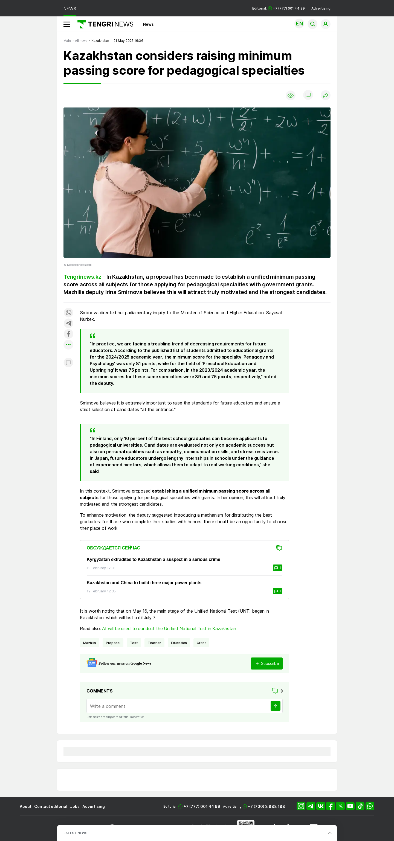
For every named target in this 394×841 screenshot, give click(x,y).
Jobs (75, 806)
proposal (113, 643)
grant (201, 643)
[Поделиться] (326, 95)
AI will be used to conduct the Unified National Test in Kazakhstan (169, 628)
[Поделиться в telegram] (68, 323)
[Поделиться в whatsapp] (68, 313)
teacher (154, 643)
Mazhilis (89, 643)
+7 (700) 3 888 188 (266, 806)
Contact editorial (50, 806)
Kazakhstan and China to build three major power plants (144, 582)
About (25, 806)
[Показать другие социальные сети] (68, 345)
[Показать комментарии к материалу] (68, 363)
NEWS (69, 8)
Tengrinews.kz (82, 276)
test (134, 643)
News (148, 24)
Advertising (321, 8)
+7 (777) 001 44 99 (202, 806)
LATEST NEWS (75, 833)
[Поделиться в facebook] (68, 334)
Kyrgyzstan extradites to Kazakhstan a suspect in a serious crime (153, 559)
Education (179, 643)
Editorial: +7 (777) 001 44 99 (278, 8)
